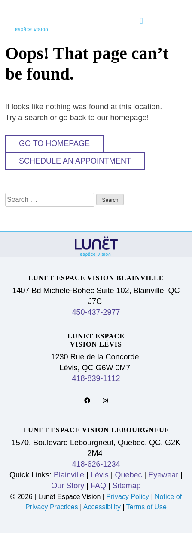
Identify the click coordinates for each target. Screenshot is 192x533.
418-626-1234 (96, 464)
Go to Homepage (54, 143)
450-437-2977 (96, 312)
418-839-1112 (96, 378)
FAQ (98, 485)
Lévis (100, 475)
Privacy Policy (128, 496)
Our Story (67, 485)
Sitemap (127, 485)
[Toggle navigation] (141, 21)
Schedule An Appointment (75, 161)
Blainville (69, 475)
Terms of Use (146, 507)
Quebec (128, 475)
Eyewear (163, 475)
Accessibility (102, 507)
